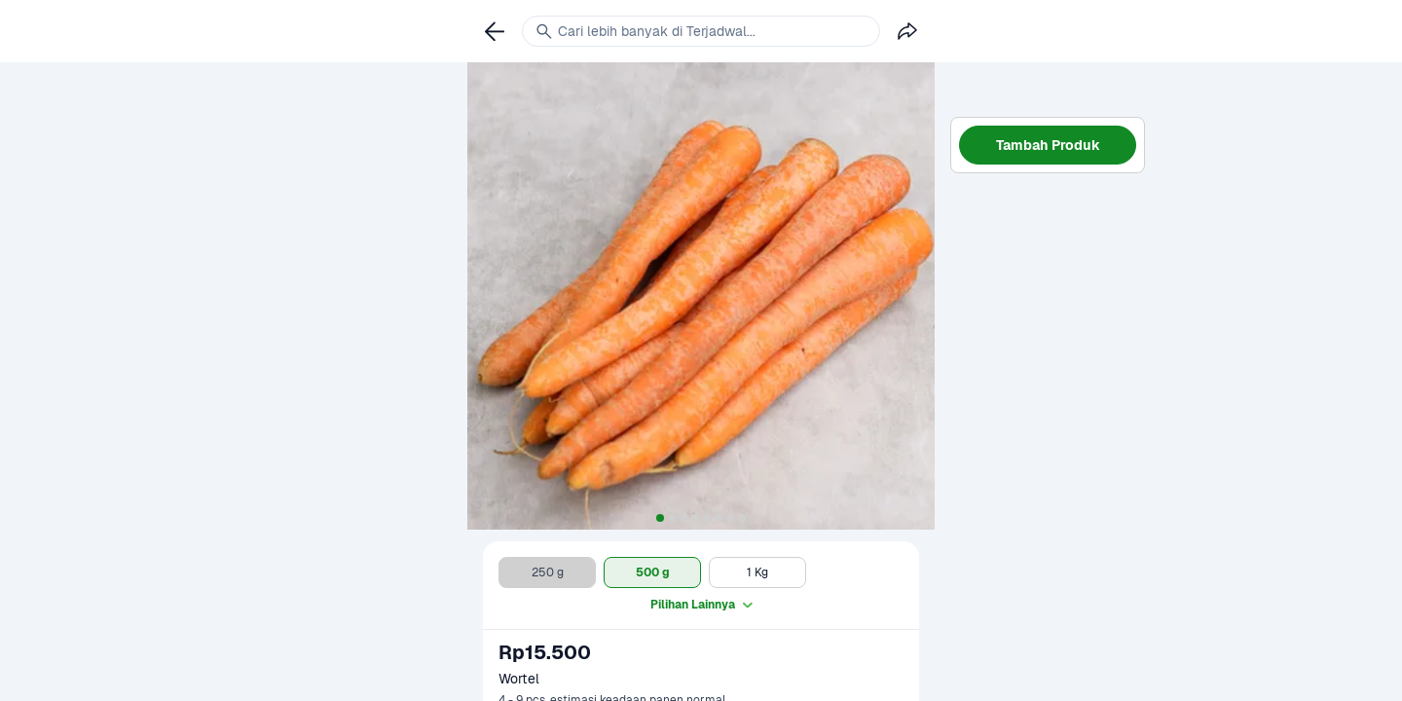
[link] (494, 31)
